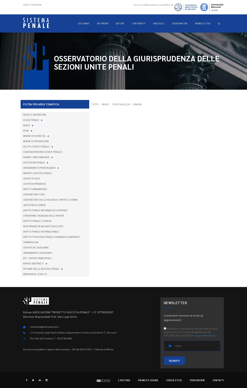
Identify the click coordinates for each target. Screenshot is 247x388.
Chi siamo (84, 23)
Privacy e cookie (148, 380)
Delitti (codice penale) (36, 146)
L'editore (124, 380)
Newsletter (202, 23)
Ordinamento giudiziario (37, 252)
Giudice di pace (31, 178)
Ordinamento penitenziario (39, 167)
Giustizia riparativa (34, 183)
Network (102, 23)
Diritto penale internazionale (41, 231)
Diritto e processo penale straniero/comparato (51, 236)
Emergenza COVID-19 (35, 274)
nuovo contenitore (34, 114)
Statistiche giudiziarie (36, 247)
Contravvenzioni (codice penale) (42, 151)
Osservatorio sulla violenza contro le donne (50, 199)
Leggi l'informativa (205, 335)
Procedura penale (34, 162)
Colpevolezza (121, 104)
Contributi (139, 23)
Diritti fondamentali (35, 189)
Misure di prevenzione (36, 141)
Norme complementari (36, 157)
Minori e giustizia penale (37, 173)
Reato (105, 104)
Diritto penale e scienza (37, 220)
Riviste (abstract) (33, 263)
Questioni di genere (34, 205)
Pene (26, 130)
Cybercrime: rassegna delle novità (43, 215)
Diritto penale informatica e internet (45, 210)
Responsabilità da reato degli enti (43, 226)
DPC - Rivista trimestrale (37, 258)
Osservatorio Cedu (34, 194)
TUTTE (95, 104)
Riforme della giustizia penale (41, 268)
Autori (120, 23)
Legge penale (31, 119)
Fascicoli (159, 23)
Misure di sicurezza (34, 135)
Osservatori (179, 23)
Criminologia (31, 242)
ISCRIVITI (174, 360)
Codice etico (174, 380)
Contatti (218, 380)
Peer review (197, 380)
